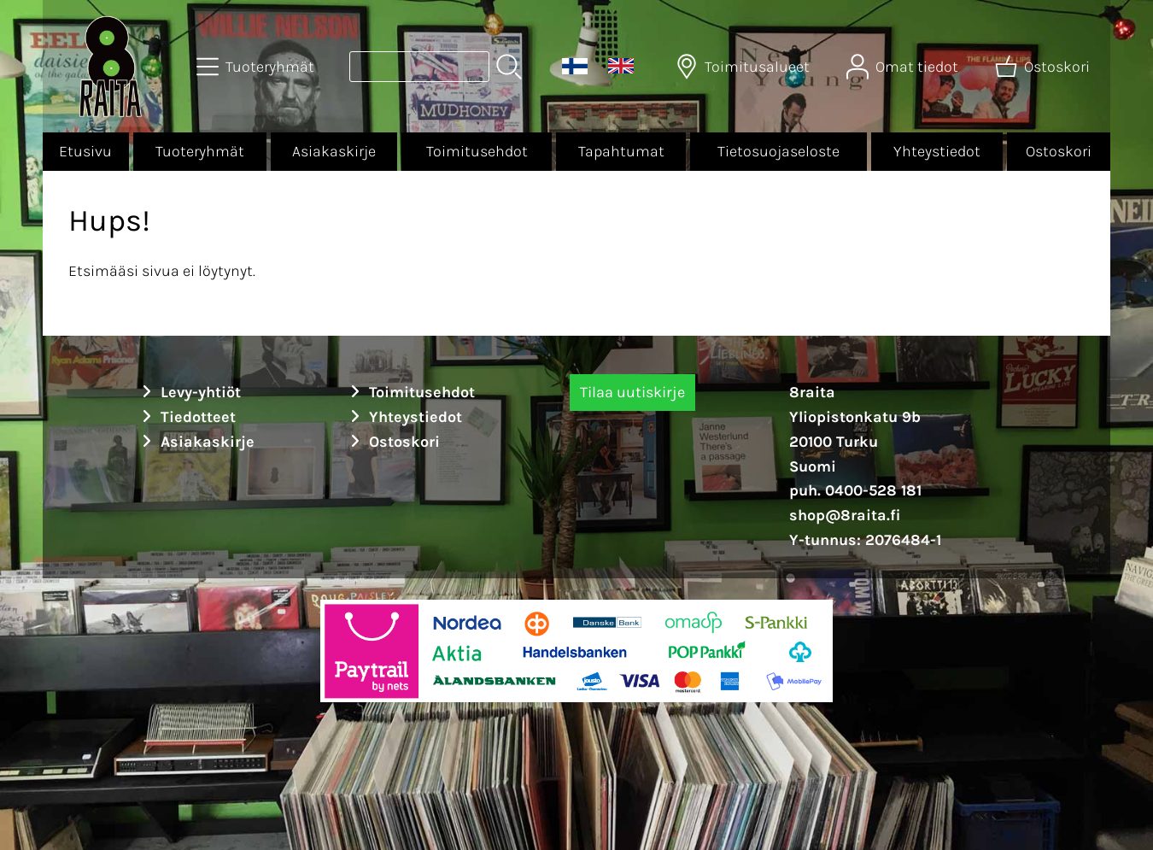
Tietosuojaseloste (778, 151)
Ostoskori (1059, 151)
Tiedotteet (186, 416)
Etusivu (85, 151)
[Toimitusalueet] (744, 66)
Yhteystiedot (936, 151)
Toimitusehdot (477, 151)
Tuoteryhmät (199, 151)
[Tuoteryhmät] (257, 66)
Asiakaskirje (334, 151)
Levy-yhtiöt (189, 392)
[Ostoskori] (1044, 66)
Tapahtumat (621, 151)
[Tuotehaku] (419, 66)
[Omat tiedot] (904, 66)
